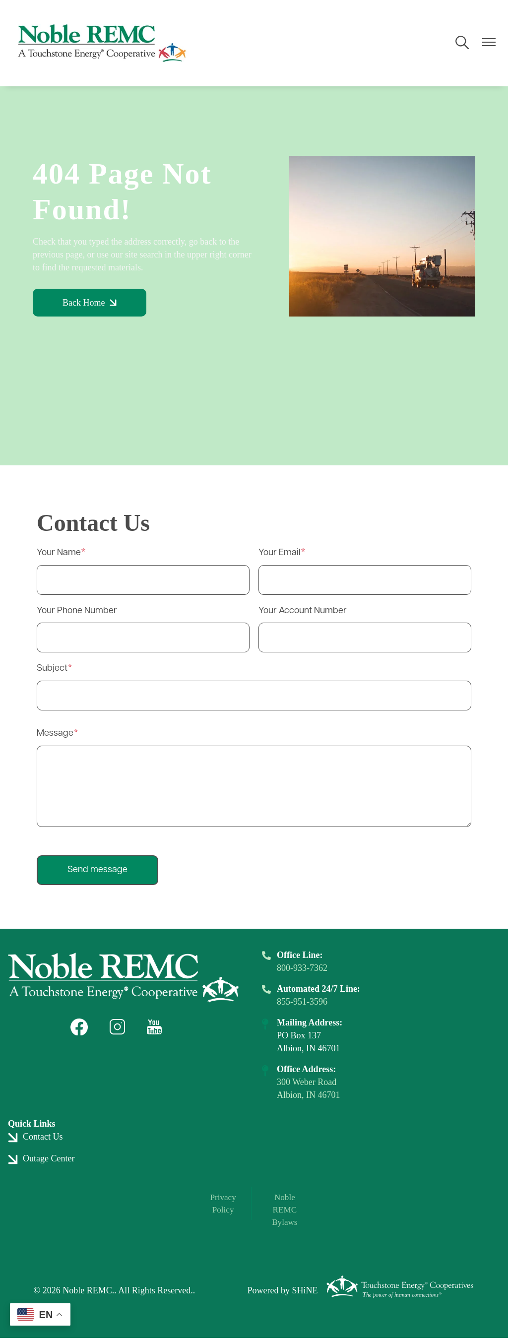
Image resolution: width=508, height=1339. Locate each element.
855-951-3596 (302, 1002)
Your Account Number (302, 611)
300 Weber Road (306, 1082)
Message (55, 733)
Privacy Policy (225, 1204)
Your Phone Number (77, 611)
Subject (52, 668)
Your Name (59, 553)
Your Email (279, 553)
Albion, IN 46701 (308, 1095)
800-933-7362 (302, 968)
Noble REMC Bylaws (282, 1210)
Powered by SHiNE (282, 1292)
